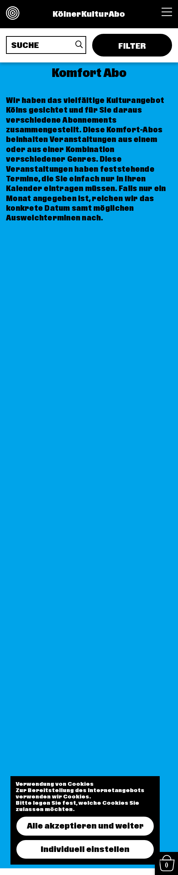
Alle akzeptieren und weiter (85, 826)
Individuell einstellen (85, 849)
